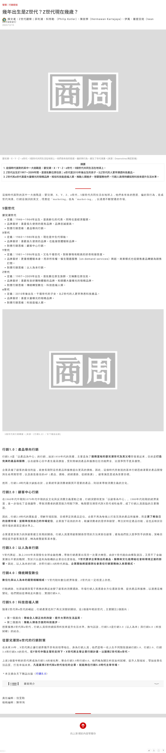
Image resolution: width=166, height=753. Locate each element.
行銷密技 (13, 5)
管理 (4, 5)
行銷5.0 (41, 673)
